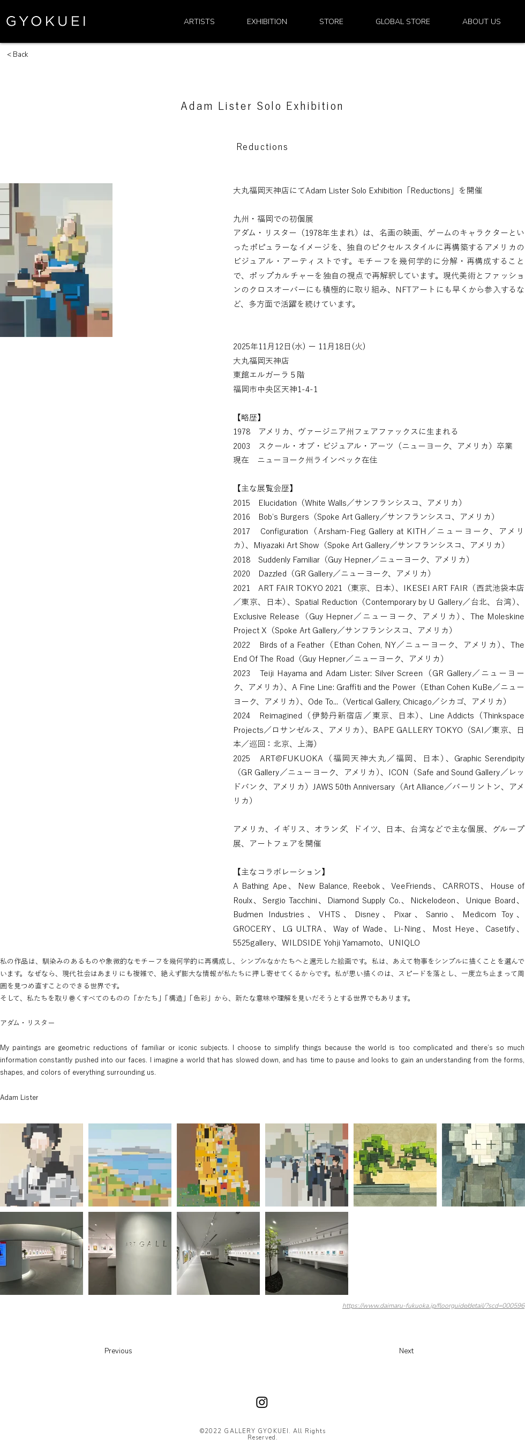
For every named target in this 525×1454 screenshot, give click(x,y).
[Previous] (142, 1351)
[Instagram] (261, 1402)
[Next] (376, 1351)
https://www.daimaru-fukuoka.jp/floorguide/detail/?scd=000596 (433, 1305)
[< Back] (34, 55)
